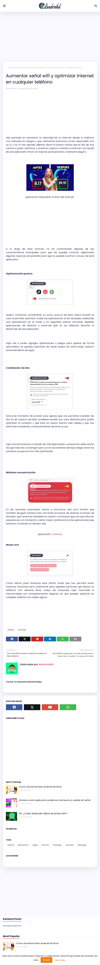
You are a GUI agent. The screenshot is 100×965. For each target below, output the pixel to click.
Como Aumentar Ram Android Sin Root (40, 786)
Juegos (35, 845)
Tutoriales (22, 630)
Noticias (45, 845)
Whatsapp (82, 845)
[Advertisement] (50, 36)
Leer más (60, 960)
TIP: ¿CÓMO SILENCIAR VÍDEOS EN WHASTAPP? (43, 813)
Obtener (57, 534)
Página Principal (15, 68)
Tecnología (57, 845)
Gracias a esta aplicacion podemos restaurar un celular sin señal (54, 800)
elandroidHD (11, 88)
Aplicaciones (23, 845)
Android (26, 68)
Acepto (46, 960)
